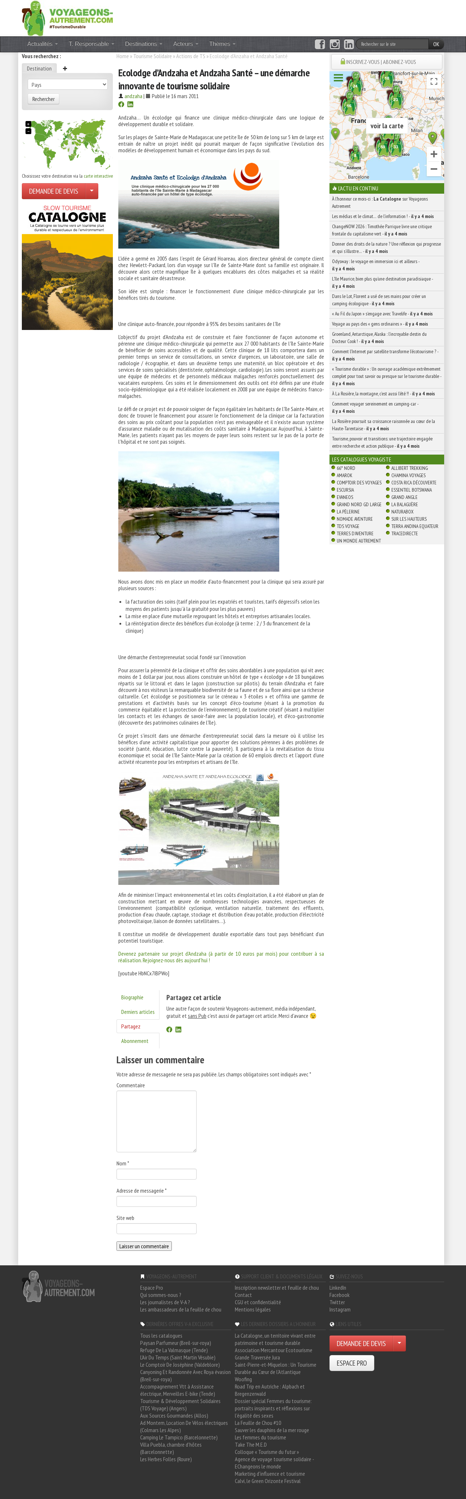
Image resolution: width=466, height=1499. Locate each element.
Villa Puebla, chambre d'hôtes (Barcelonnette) (171, 1448)
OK (436, 44)
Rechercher (43, 98)
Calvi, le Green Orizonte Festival (268, 1480)
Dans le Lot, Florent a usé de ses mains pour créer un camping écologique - (379, 300)
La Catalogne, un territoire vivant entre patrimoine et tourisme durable (275, 1339)
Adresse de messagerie (141, 1190)
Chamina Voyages (408, 475)
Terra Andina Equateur (414, 526)
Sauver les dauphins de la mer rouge (272, 1430)
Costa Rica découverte (414, 482)
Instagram (340, 1309)
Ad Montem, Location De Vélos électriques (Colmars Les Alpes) (184, 1426)
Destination (39, 68)
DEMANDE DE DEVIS (53, 191)
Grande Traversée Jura (257, 1357)
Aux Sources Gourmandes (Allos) (174, 1415)
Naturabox (402, 511)
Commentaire (130, 1085)
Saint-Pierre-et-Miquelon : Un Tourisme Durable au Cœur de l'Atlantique (275, 1368)
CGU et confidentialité (258, 1302)
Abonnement (135, 1040)
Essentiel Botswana (411, 490)
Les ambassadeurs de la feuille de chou (180, 1309)
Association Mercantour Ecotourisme (273, 1350)
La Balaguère (404, 504)
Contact (243, 1294)
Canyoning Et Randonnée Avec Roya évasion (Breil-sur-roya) (185, 1375)
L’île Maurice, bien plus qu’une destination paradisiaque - (382, 282)
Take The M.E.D (251, 1444)
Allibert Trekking (409, 468)
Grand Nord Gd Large (359, 504)
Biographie (132, 997)
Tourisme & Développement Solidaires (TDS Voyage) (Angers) (180, 1404)
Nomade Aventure (355, 519)
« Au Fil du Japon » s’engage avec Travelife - (382, 313)
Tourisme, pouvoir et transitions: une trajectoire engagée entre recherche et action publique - (382, 442)
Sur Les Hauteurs (409, 519)
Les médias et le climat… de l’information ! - (383, 216)
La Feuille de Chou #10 (258, 1422)
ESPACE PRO (352, 1363)
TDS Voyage (348, 526)
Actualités (42, 44)
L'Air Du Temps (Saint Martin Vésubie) (178, 1357)
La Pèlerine (348, 511)
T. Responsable (91, 44)
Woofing (243, 1379)
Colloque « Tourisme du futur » (267, 1451)
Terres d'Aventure (355, 533)
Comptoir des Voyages (359, 482)
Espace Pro (151, 1287)
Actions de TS (190, 56)
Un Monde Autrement (359, 540)
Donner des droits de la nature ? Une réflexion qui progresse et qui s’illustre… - (386, 247)
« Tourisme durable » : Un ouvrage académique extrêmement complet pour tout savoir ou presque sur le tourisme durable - (386, 376)
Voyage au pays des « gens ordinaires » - (380, 324)
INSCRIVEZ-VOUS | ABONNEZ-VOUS (381, 61)
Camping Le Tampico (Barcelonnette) (179, 1437)
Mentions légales (253, 1309)
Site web (125, 1217)
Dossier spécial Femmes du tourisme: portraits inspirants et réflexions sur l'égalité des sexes (273, 1408)
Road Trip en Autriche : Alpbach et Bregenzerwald (270, 1390)
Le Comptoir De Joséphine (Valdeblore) (180, 1364)
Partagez (131, 1026)
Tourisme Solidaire (152, 56)
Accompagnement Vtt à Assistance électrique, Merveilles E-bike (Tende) (177, 1390)
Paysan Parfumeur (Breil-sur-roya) (175, 1342)
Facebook (339, 1294)
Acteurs (185, 44)
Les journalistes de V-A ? (165, 1302)
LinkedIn (337, 1287)
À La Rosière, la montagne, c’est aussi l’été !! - (383, 393)
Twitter (337, 1302)
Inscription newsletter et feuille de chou (277, 1287)
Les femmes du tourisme (260, 1437)
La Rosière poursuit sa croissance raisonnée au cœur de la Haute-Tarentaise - (383, 425)
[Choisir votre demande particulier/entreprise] (91, 191)
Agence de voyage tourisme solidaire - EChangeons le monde (274, 1462)
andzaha (133, 96)
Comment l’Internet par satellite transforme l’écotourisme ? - (385, 355)
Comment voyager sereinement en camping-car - (375, 407)
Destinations (144, 44)
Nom (122, 1163)
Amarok (344, 475)
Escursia (345, 490)
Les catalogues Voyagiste (361, 459)
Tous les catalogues (161, 1335)
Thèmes (222, 44)
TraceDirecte (404, 533)
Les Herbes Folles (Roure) (166, 1459)
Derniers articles (138, 1011)
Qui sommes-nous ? (160, 1294)
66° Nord (346, 468)
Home (122, 56)
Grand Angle (404, 497)
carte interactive (98, 176)
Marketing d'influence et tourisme (270, 1473)
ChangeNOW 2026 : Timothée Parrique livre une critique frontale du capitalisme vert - (382, 230)
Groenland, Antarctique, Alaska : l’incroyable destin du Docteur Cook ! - (379, 337)
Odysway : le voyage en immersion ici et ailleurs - (375, 265)
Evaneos (345, 497)
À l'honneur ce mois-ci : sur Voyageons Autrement (380, 202)
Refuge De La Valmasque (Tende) (174, 1350)
